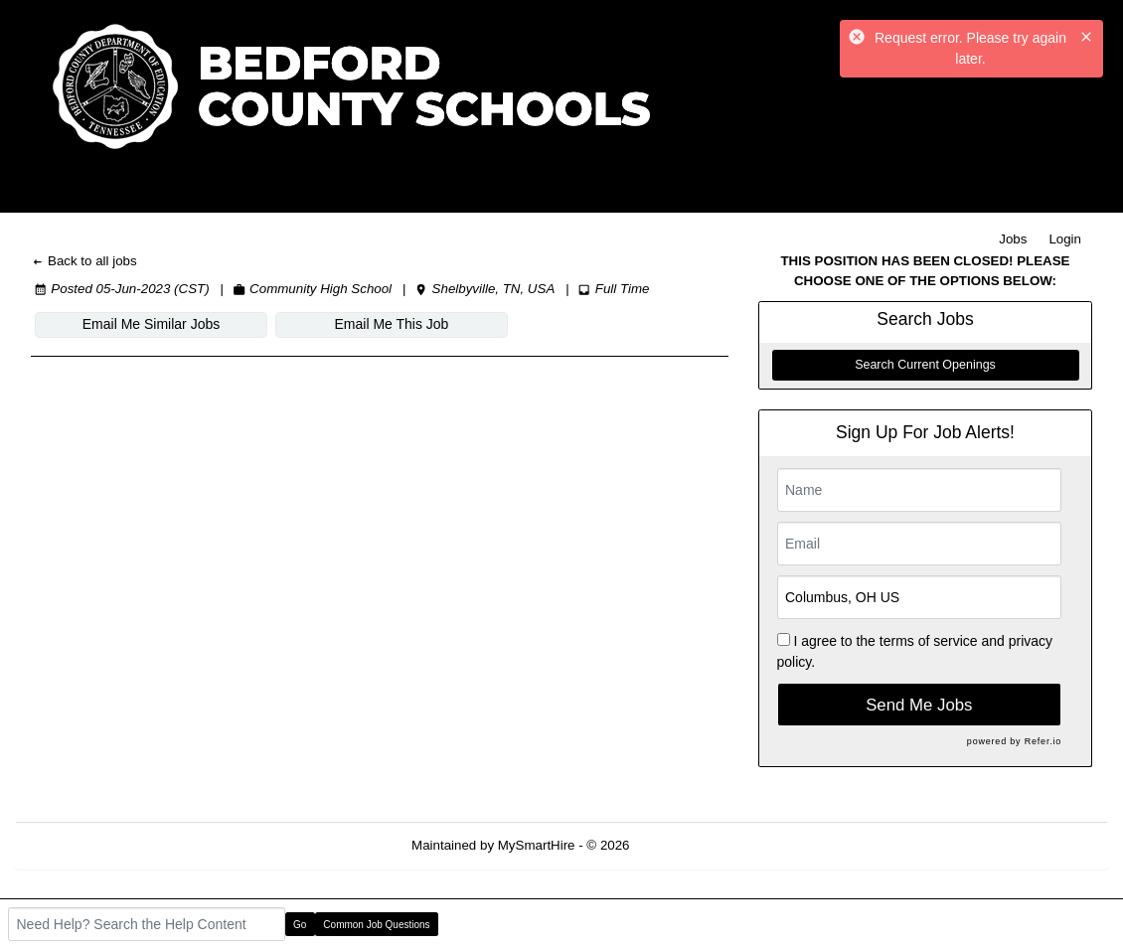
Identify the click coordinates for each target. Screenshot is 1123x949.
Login (1064, 239)
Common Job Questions (376, 924)
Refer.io (1043, 741)
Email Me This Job (392, 324)
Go (299, 924)
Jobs (1013, 239)
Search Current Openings (925, 365)
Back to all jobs (84, 260)
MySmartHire (536, 845)
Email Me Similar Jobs (151, 324)
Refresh (688, 845)
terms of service (929, 641)
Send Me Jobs (919, 705)
